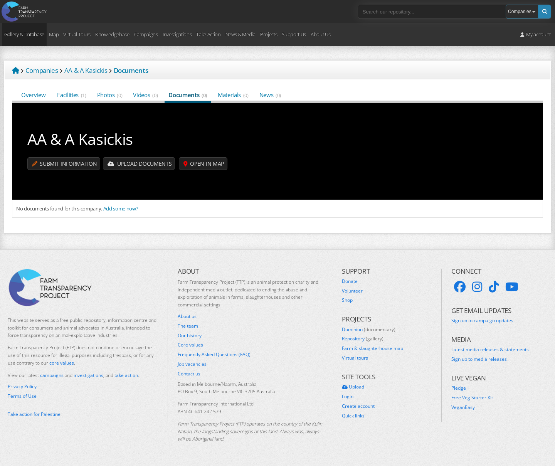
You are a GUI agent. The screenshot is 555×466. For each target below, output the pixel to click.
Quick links (353, 416)
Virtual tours (355, 358)
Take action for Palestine (34, 414)
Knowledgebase (112, 34)
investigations (88, 375)
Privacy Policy (22, 387)
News (270, 95)
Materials (233, 95)
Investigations (177, 34)
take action (126, 375)
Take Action (208, 34)
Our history (190, 336)
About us (187, 316)
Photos (110, 95)
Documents (187, 95)
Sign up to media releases (479, 359)
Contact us (189, 374)
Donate (350, 281)
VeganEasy (463, 407)
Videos (145, 95)
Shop (347, 300)
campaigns (52, 375)
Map (54, 34)
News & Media (240, 34)
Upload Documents (140, 163)
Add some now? (120, 208)
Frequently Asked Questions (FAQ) (214, 355)
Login (347, 397)
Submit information (64, 163)
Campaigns (146, 34)
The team (188, 326)
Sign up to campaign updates (482, 321)
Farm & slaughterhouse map (372, 348)
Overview (33, 95)
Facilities (71, 95)
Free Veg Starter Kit (472, 398)
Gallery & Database (24, 34)
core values (61, 363)
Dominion (368, 329)
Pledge (458, 388)
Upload (353, 387)
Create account (358, 406)
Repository (362, 339)
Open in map (203, 163)
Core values (190, 345)
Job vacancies (192, 364)
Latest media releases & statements (490, 350)
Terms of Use (22, 396)
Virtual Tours (77, 34)
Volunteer (352, 291)
